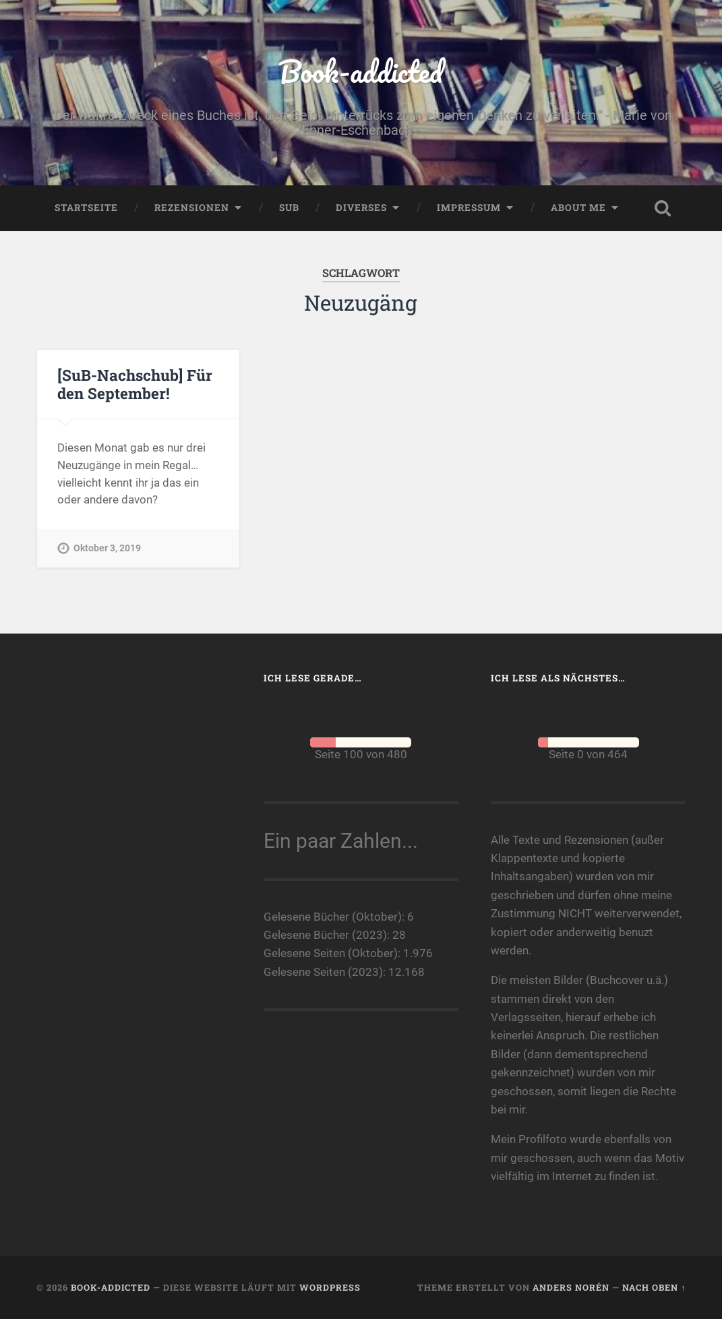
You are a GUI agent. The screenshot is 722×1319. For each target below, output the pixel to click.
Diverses (361, 208)
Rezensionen (191, 208)
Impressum (469, 208)
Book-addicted (361, 71)
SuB (289, 208)
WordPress (330, 1287)
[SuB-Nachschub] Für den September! (134, 384)
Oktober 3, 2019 (107, 548)
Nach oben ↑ (654, 1287)
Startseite (86, 208)
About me (578, 208)
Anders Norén (571, 1287)
